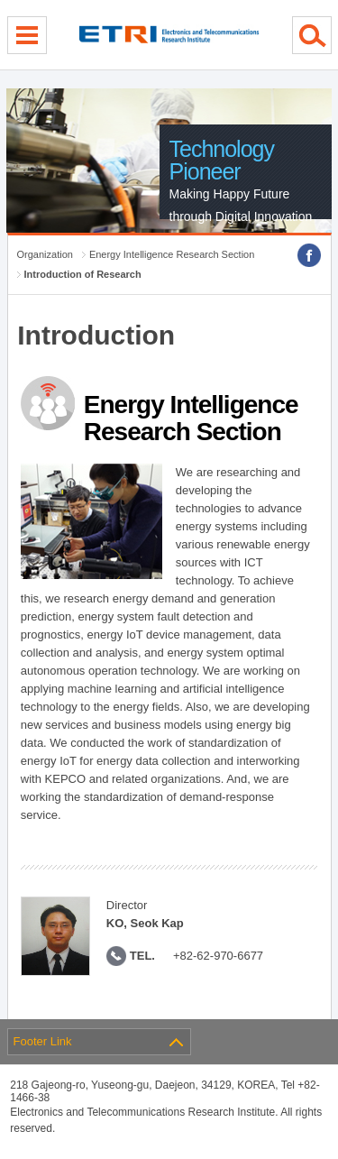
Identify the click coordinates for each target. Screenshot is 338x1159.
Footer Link (43, 1041)
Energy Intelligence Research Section (171, 254)
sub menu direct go (0, 0)
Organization (45, 254)
